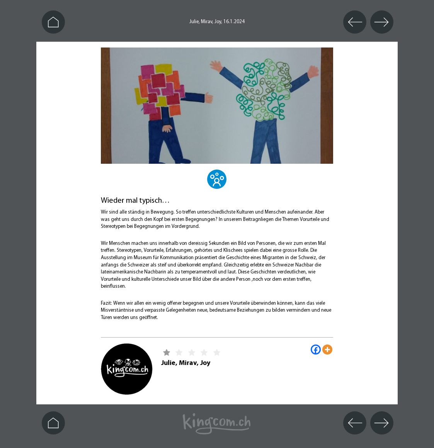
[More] (327, 349)
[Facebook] (316, 349)
